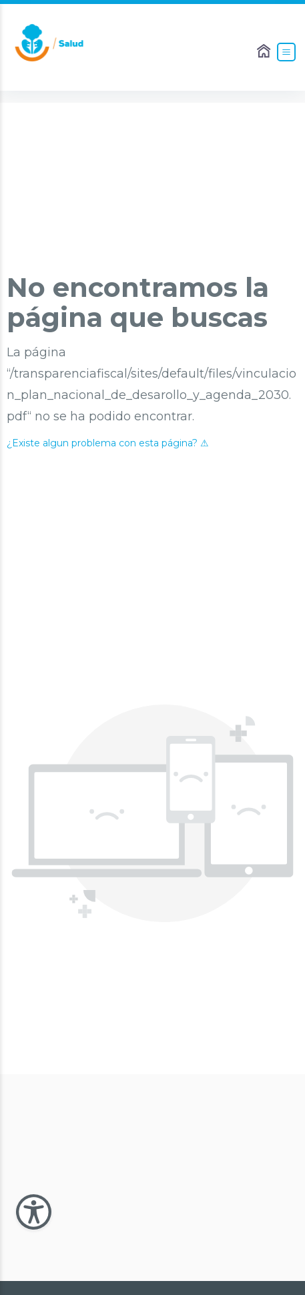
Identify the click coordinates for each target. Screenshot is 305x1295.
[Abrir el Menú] (286, 52)
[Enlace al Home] (265, 52)
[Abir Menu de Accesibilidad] (33, 1212)
